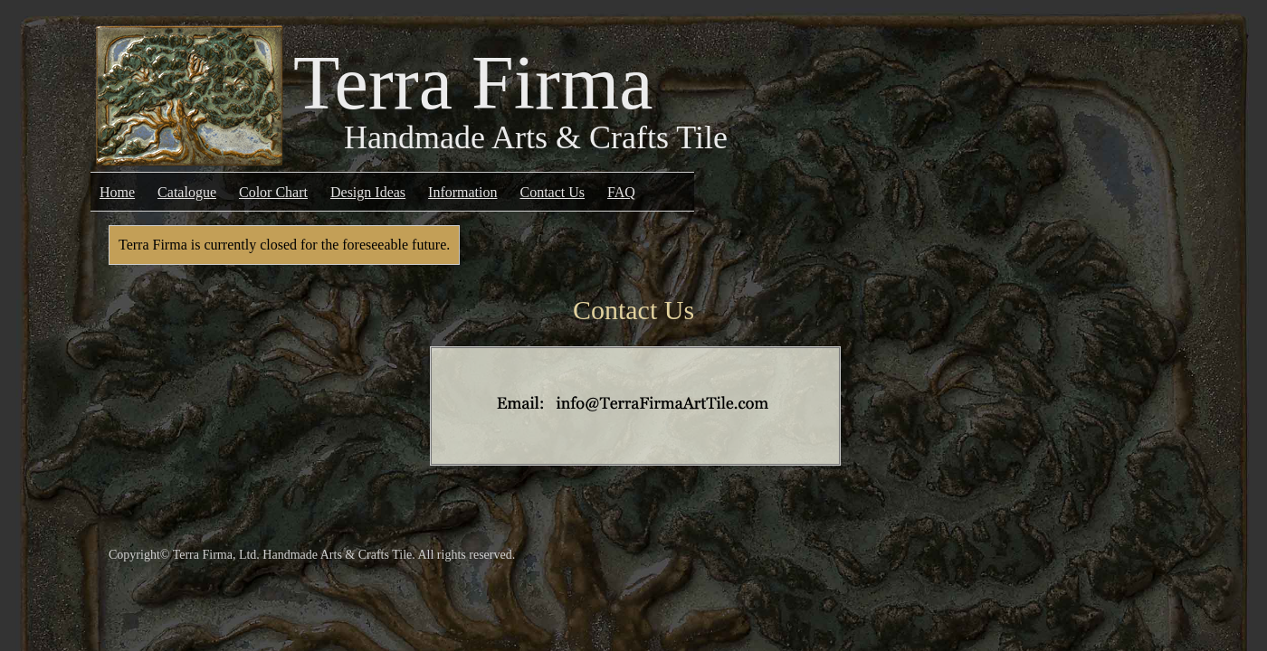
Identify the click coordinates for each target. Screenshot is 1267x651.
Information (462, 192)
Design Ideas (367, 192)
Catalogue (186, 192)
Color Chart (273, 192)
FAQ (621, 192)
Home (117, 192)
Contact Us (553, 192)
